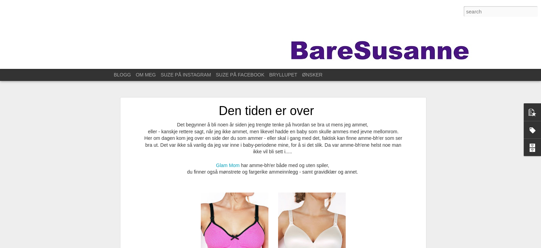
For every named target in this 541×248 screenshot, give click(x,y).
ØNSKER (312, 75)
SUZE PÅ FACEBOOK (240, 75)
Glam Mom (227, 158)
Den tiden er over (266, 103)
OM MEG (146, 75)
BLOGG (122, 75)
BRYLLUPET (283, 75)
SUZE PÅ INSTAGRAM (186, 75)
